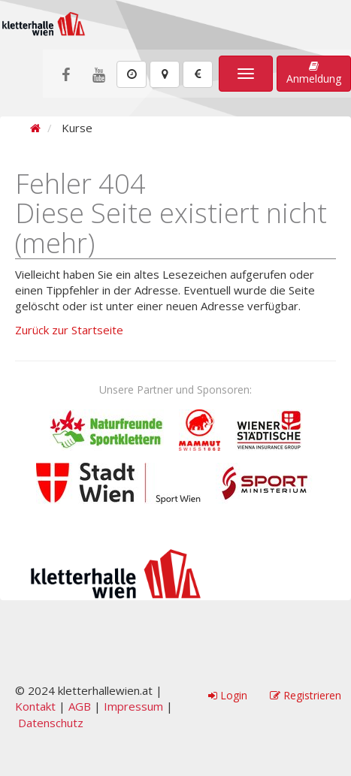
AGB (79, 706)
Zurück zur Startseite (69, 329)
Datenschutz (50, 722)
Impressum (133, 706)
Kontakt (35, 706)
